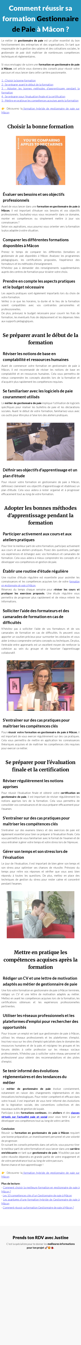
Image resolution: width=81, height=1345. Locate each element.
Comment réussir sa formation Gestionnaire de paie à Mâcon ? (38, 1207)
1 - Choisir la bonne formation (18, 80)
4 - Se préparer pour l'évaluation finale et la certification (33, 96)
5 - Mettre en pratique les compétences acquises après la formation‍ (39, 100)
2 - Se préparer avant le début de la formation (27, 84)
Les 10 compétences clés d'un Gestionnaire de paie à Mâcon (37, 1195)
